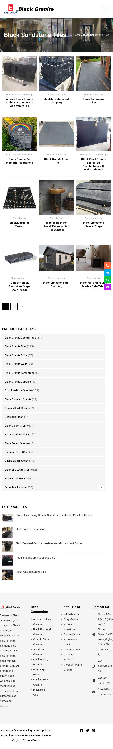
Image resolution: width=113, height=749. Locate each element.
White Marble (71, 614)
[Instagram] (93, 730)
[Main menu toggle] (105, 9)
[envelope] (107, 287)
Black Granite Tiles (15, 346)
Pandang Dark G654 (17, 451)
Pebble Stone (72, 649)
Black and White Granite (19, 469)
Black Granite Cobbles (18, 381)
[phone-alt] (107, 265)
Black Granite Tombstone (19, 372)
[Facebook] (81, 730)
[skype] (107, 272)
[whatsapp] (107, 279)
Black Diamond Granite (18, 399)
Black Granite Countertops (20, 337)
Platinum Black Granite (18, 434)
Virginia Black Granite (17, 460)
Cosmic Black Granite (17, 407)
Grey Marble (71, 619)
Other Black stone (15, 487)
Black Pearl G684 (15, 478)
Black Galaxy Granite (17, 425)
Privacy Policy (31, 740)
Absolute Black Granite (18, 390)
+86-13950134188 (105, 666)
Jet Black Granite (15, 416)
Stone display (72, 634)
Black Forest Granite (17, 443)
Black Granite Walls (16, 363)
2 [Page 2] (14, 306)
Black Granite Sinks (16, 355)
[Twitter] (87, 730)
